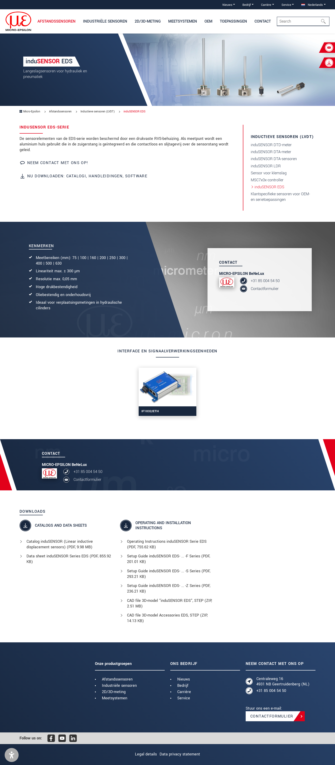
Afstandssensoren (117, 679)
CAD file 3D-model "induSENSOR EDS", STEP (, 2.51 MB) (169, 603)
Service (183, 698)
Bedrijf (182, 685)
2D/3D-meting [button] (148, 21)
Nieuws (183, 679)
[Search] (303, 21)
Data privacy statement (183, 754)
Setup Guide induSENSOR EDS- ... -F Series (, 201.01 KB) (168, 558)
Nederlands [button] (312, 5)
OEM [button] (208, 21)
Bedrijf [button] (246, 5)
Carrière (184, 691)
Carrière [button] (266, 5)
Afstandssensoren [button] (56, 21)
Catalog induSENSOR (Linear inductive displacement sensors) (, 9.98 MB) (60, 544)
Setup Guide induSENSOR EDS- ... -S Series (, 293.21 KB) (168, 573)
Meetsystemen (114, 698)
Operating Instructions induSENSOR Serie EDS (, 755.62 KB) (167, 544)
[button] (12, 755)
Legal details (143, 754)
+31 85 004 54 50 (265, 280)
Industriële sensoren (119, 685)
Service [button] (286, 5)
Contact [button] (263, 21)
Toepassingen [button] (233, 21)
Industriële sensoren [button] (105, 21)
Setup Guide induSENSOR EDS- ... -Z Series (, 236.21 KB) (168, 588)
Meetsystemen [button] (182, 21)
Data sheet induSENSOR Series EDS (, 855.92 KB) (69, 558)
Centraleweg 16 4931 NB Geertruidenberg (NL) (282, 681)
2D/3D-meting (114, 691)
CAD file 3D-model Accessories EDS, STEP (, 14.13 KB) (167, 618)
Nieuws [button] (227, 5)
